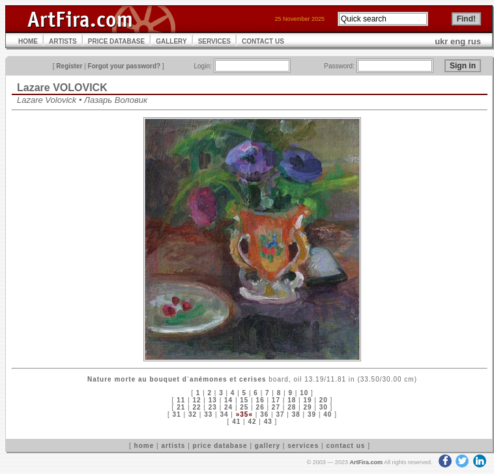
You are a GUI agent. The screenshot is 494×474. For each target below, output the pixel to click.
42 (252, 421)
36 (264, 414)
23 (213, 407)
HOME (28, 41)
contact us (345, 445)
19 (307, 400)
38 (296, 414)
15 (244, 400)
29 (307, 407)
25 (244, 407)
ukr (441, 41)
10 (304, 393)
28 (291, 407)
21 (181, 407)
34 (224, 414)
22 (196, 407)
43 (268, 421)
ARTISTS (63, 41)
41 (236, 421)
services (303, 445)
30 (323, 407)
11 (181, 400)
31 (177, 414)
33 (208, 414)
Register (69, 66)
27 (276, 407)
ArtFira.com (366, 462)
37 (280, 414)
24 (228, 407)
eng (457, 41)
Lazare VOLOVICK (62, 87)
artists (173, 445)
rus (474, 41)
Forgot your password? (124, 66)
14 (228, 400)
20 (323, 400)
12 (196, 400)
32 (192, 414)
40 (327, 414)
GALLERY (171, 41)
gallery (267, 445)
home (144, 445)
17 (276, 400)
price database (220, 445)
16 (260, 400)
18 (291, 400)
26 (260, 407)
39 (312, 414)
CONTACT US (263, 41)
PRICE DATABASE (116, 41)
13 (213, 400)
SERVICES (214, 41)
